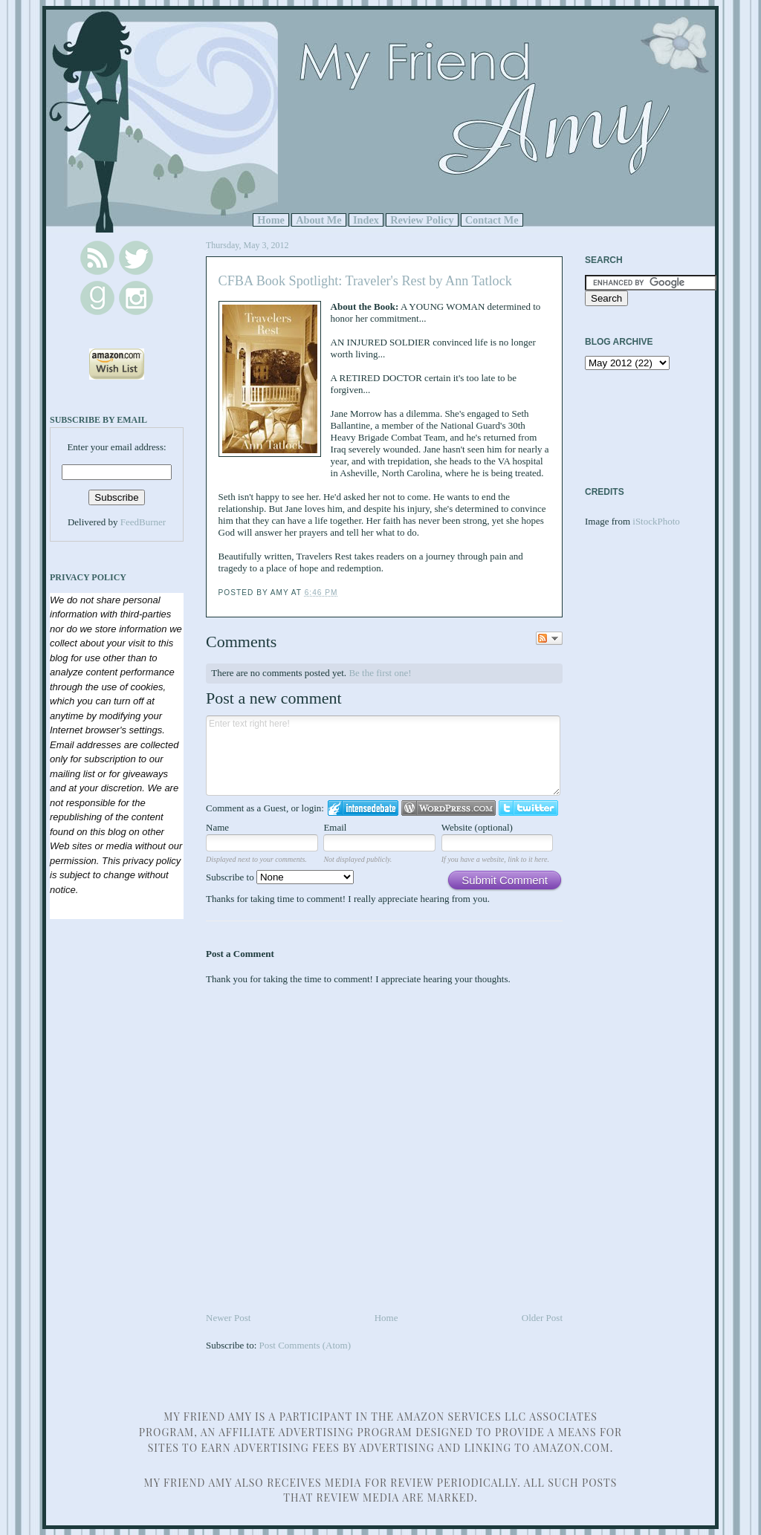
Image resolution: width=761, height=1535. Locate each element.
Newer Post (228, 1317)
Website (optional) (477, 827)
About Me (319, 220)
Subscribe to (280, 877)
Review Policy (421, 220)
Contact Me (492, 220)
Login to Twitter (528, 808)
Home (271, 220)
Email (334, 827)
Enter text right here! (383, 755)
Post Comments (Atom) (305, 1345)
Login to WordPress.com (448, 808)
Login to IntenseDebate (363, 808)
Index (366, 220)
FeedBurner (143, 522)
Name (217, 827)
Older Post (542, 1317)
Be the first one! (380, 672)
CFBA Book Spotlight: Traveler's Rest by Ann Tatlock (365, 280)
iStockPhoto (656, 521)
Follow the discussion (549, 638)
